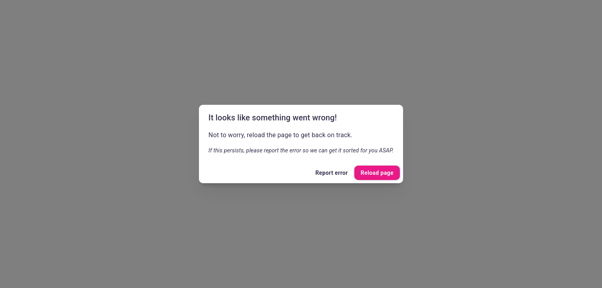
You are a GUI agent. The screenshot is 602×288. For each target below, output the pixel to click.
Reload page (377, 173)
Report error (331, 173)
